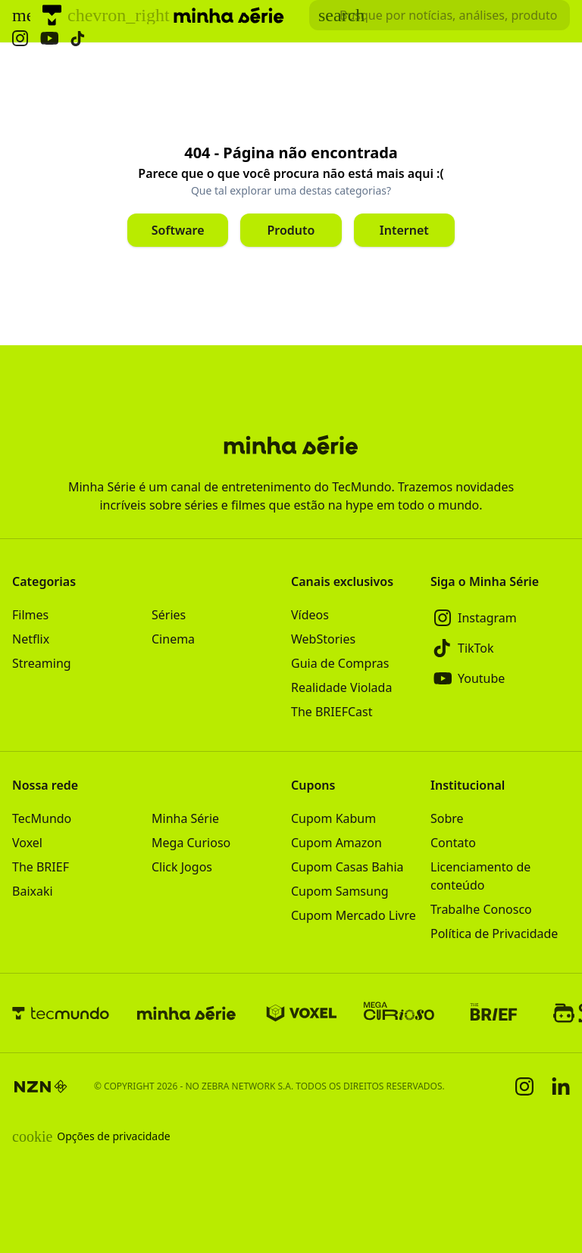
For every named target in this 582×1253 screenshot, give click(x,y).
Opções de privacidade (91, 1136)
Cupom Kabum (333, 818)
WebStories (323, 639)
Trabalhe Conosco (481, 909)
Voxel (27, 842)
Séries (169, 614)
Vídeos (310, 614)
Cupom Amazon (336, 842)
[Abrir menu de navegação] (21, 15)
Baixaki (32, 891)
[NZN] (41, 1086)
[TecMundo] (51, 15)
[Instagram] (500, 618)
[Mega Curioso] (399, 1013)
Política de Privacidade (494, 933)
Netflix (30, 639)
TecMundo (41, 818)
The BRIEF (40, 867)
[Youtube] (500, 678)
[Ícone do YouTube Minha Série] (49, 38)
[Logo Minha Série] (229, 15)
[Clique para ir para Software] (177, 230)
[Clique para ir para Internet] (404, 230)
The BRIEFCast (331, 711)
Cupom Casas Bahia (347, 867)
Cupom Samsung (340, 891)
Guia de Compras (340, 663)
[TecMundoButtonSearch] (439, 15)
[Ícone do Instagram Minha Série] (20, 38)
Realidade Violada (341, 687)
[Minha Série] (186, 1013)
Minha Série (185, 818)
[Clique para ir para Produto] (290, 230)
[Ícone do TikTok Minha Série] (78, 38)
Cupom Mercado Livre (353, 915)
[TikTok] (500, 648)
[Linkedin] (561, 1086)
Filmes (30, 614)
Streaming (41, 663)
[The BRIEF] (493, 1013)
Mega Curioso (191, 842)
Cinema (173, 639)
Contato (453, 842)
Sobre (447, 818)
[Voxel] (302, 1013)
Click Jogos (182, 867)
